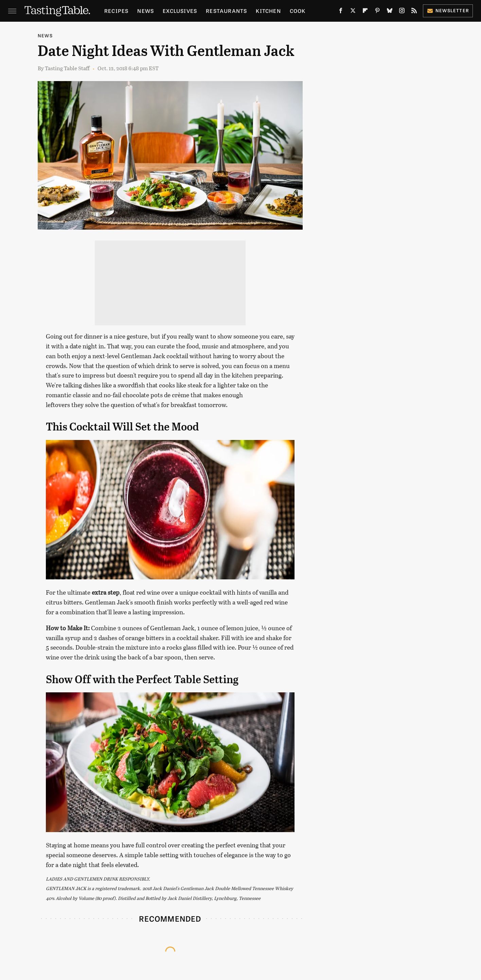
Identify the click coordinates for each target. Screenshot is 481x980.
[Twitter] (353, 12)
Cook (298, 11)
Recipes (116, 11)
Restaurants (226, 11)
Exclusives (180, 11)
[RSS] (414, 12)
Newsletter (448, 10)
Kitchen (268, 11)
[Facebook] (340, 12)
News (145, 11)
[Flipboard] (365, 12)
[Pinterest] (377, 12)
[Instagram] (401, 12)
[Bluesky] (389, 12)
